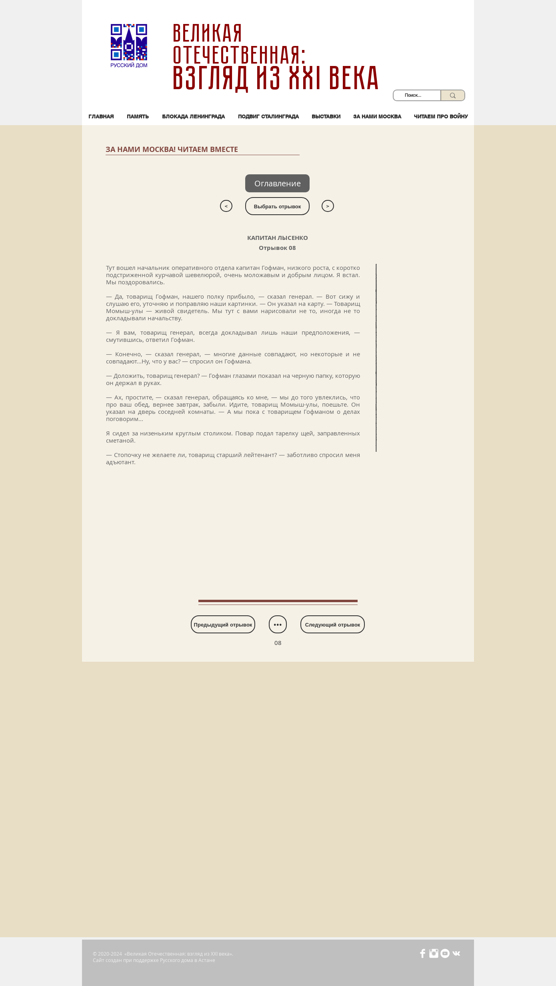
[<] (226, 206)
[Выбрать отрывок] (277, 206)
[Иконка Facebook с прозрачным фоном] (422, 953)
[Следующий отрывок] (332, 624)
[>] (328, 206)
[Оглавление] (277, 183)
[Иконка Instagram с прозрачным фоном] (433, 953)
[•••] (278, 624)
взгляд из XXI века (278, 78)
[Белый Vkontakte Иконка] (456, 953)
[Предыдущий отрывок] (223, 624)
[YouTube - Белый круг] (445, 953)
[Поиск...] (413, 95)
